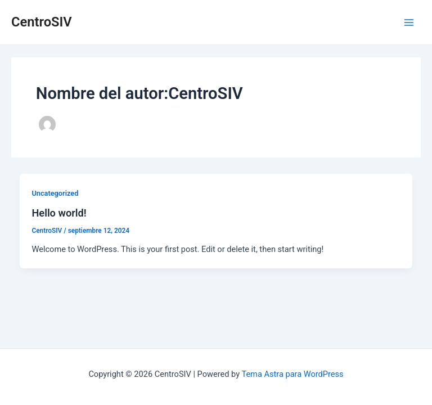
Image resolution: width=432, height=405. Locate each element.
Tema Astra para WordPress (292, 374)
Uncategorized (55, 193)
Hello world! (59, 213)
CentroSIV (41, 22)
